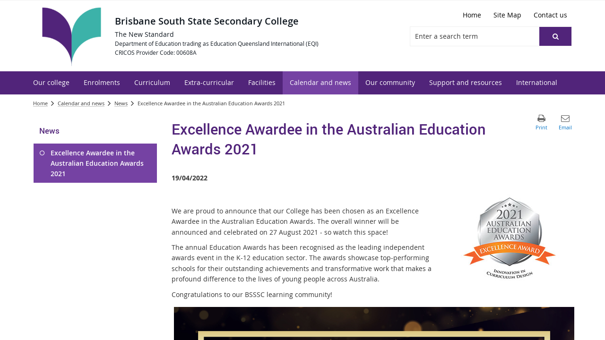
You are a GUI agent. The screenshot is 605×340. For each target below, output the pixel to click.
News (121, 103)
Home (40, 103)
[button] (555, 36)
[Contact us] (550, 15)
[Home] (472, 15)
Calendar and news (81, 103)
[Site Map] (507, 15)
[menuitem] (51, 82)
